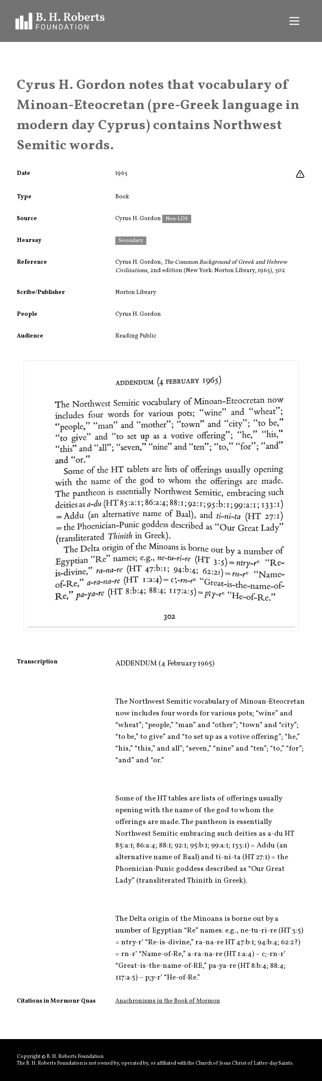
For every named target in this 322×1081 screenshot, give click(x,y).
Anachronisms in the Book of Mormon (167, 1001)
